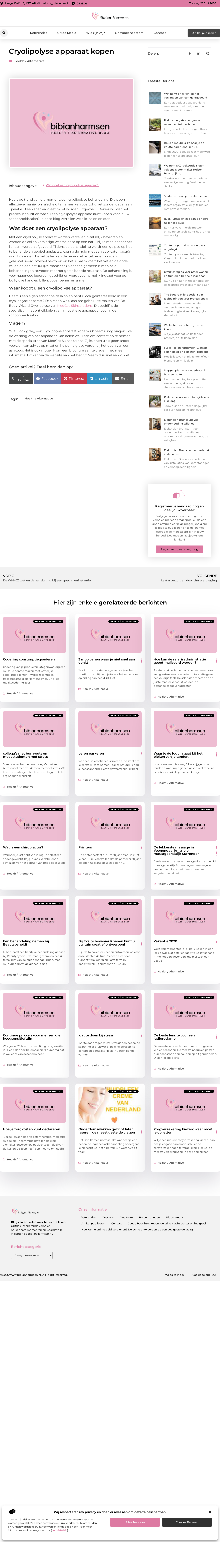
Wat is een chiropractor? (23, 847)
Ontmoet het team (129, 33)
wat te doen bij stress (96, 1035)
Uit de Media (66, 33)
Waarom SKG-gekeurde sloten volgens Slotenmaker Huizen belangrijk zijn (184, 169)
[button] (210, 1512)
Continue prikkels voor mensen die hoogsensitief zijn (31, 1036)
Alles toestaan (135, 1522)
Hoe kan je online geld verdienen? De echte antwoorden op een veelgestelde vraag (137, 1229)
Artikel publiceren (93, 1223)
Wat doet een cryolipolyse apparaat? (72, 185)
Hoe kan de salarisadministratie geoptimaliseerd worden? (180, 660)
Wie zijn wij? (95, 33)
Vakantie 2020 (165, 941)
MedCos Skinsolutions (75, 306)
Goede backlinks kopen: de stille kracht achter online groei (167, 1223)
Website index (174, 1275)
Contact (160, 33)
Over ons (108, 1217)
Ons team (126, 1217)
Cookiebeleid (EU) (204, 1275)
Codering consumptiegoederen (29, 659)
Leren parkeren (91, 753)
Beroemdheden (149, 1217)
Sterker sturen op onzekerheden (185, 196)
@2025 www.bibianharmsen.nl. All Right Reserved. (34, 1275)
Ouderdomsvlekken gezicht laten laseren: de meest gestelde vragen (106, 1130)
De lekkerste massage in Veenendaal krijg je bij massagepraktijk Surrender (176, 850)
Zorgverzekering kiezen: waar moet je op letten (183, 1130)
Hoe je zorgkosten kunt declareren (31, 1129)
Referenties (38, 33)
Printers (85, 847)
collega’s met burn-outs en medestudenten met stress (25, 755)
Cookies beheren (187, 1522)
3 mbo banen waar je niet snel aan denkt (106, 660)
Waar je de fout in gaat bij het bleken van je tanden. (178, 755)
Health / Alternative (29, 61)
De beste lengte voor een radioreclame (174, 1036)
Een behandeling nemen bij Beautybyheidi (26, 942)
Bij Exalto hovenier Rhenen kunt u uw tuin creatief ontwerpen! (106, 942)
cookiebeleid (59, 1530)
